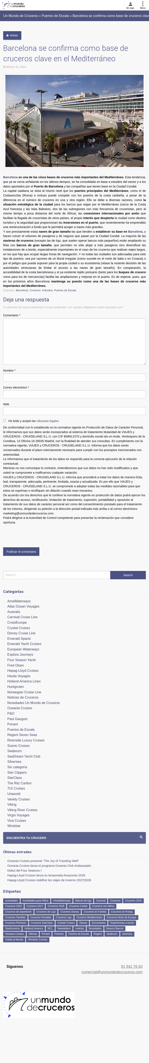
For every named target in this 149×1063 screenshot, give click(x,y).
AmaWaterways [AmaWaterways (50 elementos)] (62, 900)
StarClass (14, 778)
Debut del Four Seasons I (24, 870)
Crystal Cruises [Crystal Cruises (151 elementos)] (66, 922)
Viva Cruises (16, 820)
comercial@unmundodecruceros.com (112, 972)
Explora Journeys (20, 654)
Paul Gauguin (17, 719)
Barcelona (10, 177)
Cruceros (35, 290)
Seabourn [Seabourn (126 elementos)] (112, 933)
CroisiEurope (17, 622)
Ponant (12, 724)
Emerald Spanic (19, 638)
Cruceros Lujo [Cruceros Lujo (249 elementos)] (64, 917)
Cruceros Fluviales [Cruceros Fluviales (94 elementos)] (40, 917)
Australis (13, 612)
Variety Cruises (18, 799)
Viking (11, 804)
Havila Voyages (18, 676)
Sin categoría (17, 767)
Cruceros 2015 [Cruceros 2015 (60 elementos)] (133, 900)
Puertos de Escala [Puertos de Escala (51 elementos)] (78, 933)
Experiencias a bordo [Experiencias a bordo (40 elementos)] (122, 922)
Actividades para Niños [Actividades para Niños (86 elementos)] (35, 900)
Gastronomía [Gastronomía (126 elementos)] (12, 928)
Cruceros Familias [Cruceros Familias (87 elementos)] (15, 917)
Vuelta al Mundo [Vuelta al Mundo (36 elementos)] (14, 939)
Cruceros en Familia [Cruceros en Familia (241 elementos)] (95, 911)
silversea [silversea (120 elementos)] (127, 933)
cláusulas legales (48, 421)
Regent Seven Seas (22, 735)
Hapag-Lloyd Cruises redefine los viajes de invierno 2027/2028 (49, 880)
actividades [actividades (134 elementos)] (11, 900)
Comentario (11, 315)
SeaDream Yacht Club (23, 756)
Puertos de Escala (65, 290)
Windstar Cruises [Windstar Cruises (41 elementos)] (37, 939)
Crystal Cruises (18, 628)
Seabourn (14, 751)
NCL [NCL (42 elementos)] (50, 928)
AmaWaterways (19, 601)
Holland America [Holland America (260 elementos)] (33, 928)
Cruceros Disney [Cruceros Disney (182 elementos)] (69, 911)
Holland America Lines (24, 681)
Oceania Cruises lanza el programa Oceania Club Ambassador (49, 865)
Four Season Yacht (21, 660)
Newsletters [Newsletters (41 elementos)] (64, 928)
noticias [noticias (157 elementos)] (79, 928)
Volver (12, 35)
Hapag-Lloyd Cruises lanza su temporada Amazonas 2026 (46, 875)
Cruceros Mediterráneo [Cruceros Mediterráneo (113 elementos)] (89, 917)
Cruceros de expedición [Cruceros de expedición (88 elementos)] (18, 911)
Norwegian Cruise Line (24, 692)
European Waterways (23, 649)
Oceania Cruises (19, 708)
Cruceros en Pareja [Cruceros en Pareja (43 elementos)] (122, 911)
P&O (10, 713)
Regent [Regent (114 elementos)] (98, 933)
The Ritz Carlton (19, 783)
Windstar (14, 826)
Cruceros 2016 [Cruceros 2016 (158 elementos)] (13, 906)
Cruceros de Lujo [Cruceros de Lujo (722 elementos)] (45, 911)
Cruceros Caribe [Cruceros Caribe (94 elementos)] (78, 906)
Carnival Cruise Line (22, 617)
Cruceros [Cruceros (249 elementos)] (115, 900)
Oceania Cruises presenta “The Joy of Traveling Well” (43, 861)
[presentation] (35, 535)
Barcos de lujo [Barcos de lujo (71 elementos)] (83, 900)
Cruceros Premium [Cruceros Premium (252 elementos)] (15, 922)
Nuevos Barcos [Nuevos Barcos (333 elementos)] (114, 928)
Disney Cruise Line (21, 633)
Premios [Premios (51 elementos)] (59, 933)
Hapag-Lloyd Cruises (23, 670)
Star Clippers (17, 772)
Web (6, 404)
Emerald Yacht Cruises (24, 644)
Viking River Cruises (22, 810)
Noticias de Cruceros (23, 697)
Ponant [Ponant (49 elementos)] (46, 933)
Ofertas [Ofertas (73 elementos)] (33, 933)
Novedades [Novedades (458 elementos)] (95, 928)
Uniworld (13, 794)
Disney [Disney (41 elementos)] (83, 922)
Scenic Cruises (18, 746)
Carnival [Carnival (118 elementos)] (100, 900)
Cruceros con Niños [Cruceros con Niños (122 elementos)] (103, 906)
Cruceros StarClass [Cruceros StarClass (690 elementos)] (42, 922)
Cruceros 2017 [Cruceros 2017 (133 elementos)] (35, 906)
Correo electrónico (16, 387)
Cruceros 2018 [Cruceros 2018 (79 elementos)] (56, 906)
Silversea (14, 761)
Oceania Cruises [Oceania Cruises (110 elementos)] (14, 933)
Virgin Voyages (18, 815)
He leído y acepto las (33, 421)
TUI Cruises (16, 788)
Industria (47, 290)
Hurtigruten (15, 687)
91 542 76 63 (132, 966)
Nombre (9, 370)
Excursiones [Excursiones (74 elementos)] (98, 922)
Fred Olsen (15, 665)
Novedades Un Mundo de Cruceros (33, 703)
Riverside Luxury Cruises (26, 740)
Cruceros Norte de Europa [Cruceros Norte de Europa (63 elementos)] (121, 917)
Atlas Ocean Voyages (23, 606)
